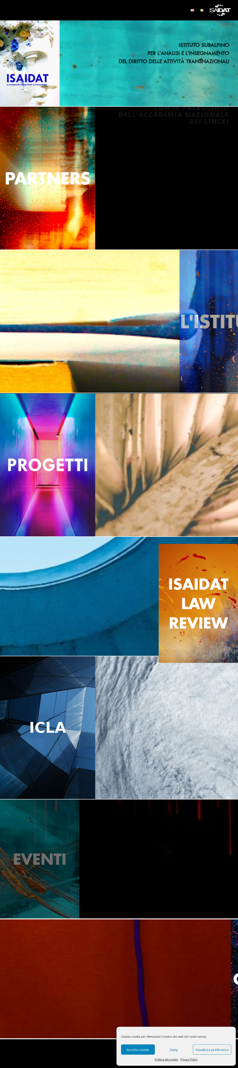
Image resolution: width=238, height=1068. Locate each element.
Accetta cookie (137, 1049)
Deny (174, 1049)
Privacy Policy (189, 1059)
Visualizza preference (212, 1049)
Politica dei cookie (166, 1059)
